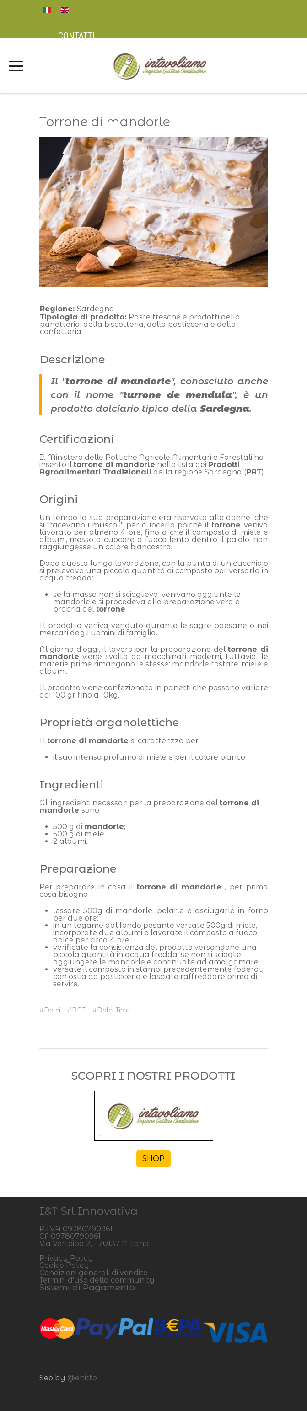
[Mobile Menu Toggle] (16, 66)
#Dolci (49, 1010)
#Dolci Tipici (111, 1010)
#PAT (76, 1010)
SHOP (153, 1158)
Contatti (76, 36)
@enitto (82, 1378)
